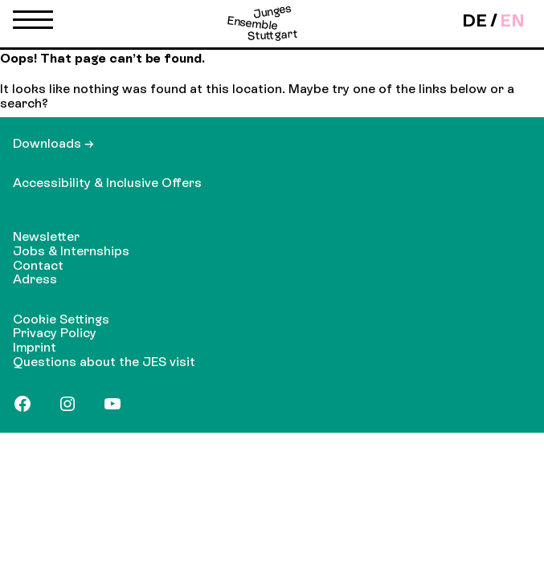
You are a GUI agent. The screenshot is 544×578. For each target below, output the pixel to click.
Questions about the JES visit (104, 361)
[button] (33, 23)
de (474, 20)
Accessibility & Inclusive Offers (107, 182)
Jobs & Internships (71, 250)
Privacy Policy (54, 332)
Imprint (34, 347)
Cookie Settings (61, 319)
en (512, 20)
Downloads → (53, 143)
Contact (38, 265)
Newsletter (46, 236)
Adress (35, 279)
